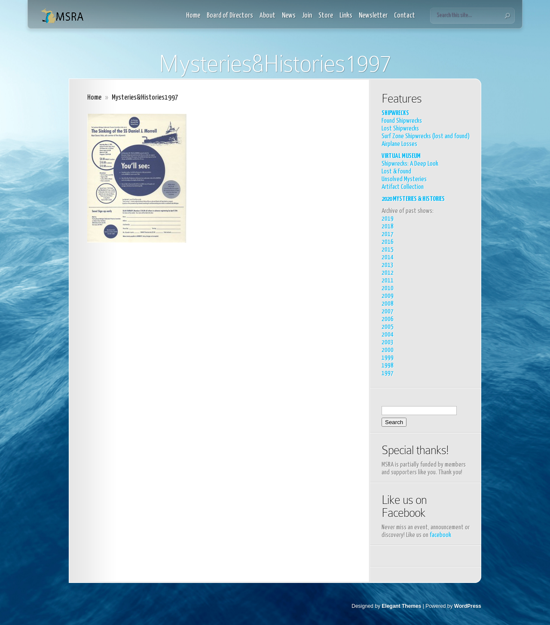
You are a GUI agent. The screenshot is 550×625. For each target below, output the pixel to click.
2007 (388, 311)
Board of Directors (230, 15)
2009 (388, 296)
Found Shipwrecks (402, 121)
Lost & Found (396, 171)
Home (193, 15)
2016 (388, 242)
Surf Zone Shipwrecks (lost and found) (426, 136)
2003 (388, 342)
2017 (388, 234)
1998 (388, 365)
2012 (388, 273)
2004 (388, 334)
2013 (388, 265)
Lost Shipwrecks (400, 128)
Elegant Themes (401, 606)
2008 (388, 303)
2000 (388, 350)
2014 (388, 257)
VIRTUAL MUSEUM (401, 156)
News (289, 15)
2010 (388, 288)
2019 (388, 218)
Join (307, 15)
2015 (388, 249)
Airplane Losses (399, 144)
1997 (388, 373)
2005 (388, 327)
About (267, 15)
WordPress (467, 606)
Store (325, 15)
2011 (388, 280)
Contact (404, 15)
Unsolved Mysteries (404, 179)
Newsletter (373, 15)
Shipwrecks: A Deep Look (410, 164)
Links (345, 15)
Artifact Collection (403, 187)
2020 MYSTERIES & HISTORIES (413, 199)
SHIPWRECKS (395, 113)
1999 (388, 358)
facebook (440, 535)
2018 (388, 226)
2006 (388, 319)
